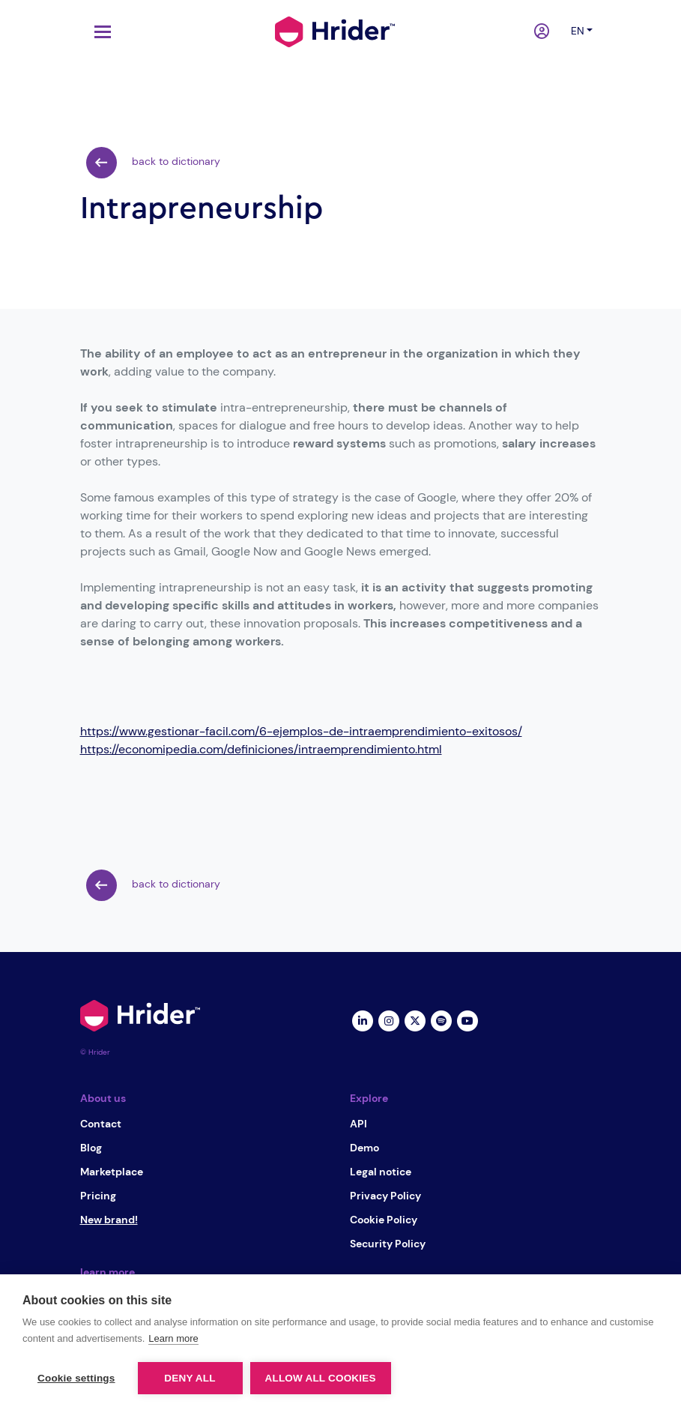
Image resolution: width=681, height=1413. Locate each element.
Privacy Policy (385, 1195)
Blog (91, 1147)
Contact (100, 1123)
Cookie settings (76, 1378)
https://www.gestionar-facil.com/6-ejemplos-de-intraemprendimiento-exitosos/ (301, 731)
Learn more (173, 1338)
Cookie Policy (383, 1219)
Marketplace (111, 1171)
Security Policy (388, 1243)
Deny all (189, 1378)
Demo (364, 1147)
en (577, 30)
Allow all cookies (320, 1378)
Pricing (98, 1195)
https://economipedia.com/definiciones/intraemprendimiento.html (261, 749)
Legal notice (380, 1171)
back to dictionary (153, 162)
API (358, 1123)
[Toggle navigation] (99, 32)
